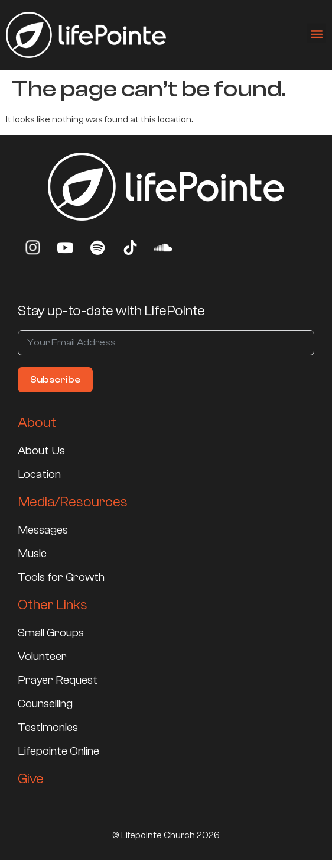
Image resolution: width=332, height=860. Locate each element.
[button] (316, 31)
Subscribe (55, 379)
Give (31, 779)
